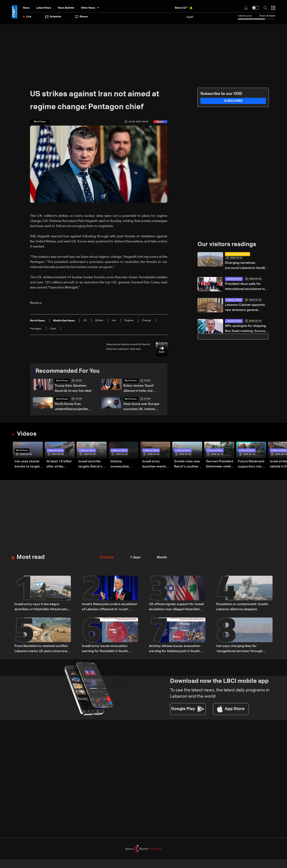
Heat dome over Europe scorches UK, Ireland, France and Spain (141, 407)
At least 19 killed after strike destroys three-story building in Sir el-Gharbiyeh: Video (58, 464)
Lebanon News (233, 279)
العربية (190, 17)
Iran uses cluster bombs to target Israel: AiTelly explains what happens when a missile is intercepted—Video (27, 464)
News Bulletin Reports (237, 254)
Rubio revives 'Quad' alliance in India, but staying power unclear (140, 388)
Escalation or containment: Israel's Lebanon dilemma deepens (242, 607)
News (26, 8)
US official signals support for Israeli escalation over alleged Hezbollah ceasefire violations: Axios (176, 607)
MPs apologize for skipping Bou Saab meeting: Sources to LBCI (246, 329)
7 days (135, 557)
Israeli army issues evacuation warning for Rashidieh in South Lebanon (105, 649)
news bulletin (66, 8)
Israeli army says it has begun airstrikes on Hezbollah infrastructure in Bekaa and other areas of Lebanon (42, 607)
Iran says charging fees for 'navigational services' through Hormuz (239, 649)
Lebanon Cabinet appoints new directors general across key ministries (245, 308)
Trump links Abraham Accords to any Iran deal (73, 388)
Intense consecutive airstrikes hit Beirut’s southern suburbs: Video (123, 464)
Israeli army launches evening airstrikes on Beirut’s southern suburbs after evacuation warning (155, 464)
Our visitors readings (226, 244)
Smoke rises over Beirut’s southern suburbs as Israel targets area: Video (187, 464)
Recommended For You (68, 371)
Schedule (53, 17)
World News (62, 381)
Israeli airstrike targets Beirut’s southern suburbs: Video (92, 464)
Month (162, 557)
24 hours (107, 557)
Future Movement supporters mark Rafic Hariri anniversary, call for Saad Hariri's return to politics (251, 464)
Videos (26, 434)
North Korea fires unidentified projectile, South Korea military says (74, 407)
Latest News (43, 8)
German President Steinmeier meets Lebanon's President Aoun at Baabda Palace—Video (219, 464)
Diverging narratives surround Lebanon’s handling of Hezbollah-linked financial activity (247, 266)
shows (81, 17)
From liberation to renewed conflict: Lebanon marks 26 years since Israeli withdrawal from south (42, 649)
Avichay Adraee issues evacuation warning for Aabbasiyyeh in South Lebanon (174, 649)
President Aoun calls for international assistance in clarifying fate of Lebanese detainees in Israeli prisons (245, 287)
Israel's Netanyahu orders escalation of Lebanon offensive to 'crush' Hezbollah (109, 607)
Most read (31, 557)
